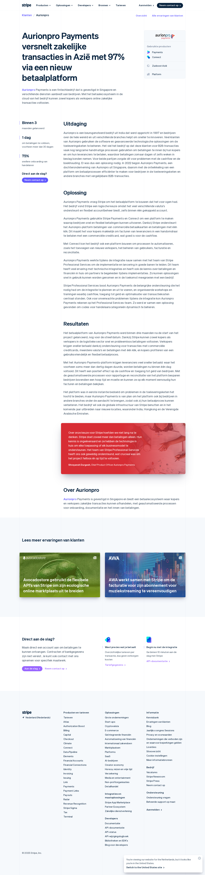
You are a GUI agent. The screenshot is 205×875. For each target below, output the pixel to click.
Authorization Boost (74, 726)
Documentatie (112, 823)
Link (65, 782)
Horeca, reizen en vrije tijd (118, 769)
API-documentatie (158, 661)
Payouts (67, 795)
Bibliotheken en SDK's (116, 840)
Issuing (67, 777)
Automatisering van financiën (120, 739)
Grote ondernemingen (117, 717)
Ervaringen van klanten (158, 721)
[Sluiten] (199, 859)
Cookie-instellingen (156, 755)
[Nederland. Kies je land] (36, 717)
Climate (67, 743)
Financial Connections (75, 764)
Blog (148, 726)
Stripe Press (153, 780)
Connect (68, 747)
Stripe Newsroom (155, 776)
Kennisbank (152, 717)
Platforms (110, 751)
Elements (68, 756)
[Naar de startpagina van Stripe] (25, 712)
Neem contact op (170, 5)
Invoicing (68, 773)
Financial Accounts (73, 760)
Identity (67, 769)
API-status (110, 831)
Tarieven (121, 5)
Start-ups (110, 721)
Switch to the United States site (145, 867)
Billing (66, 730)
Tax (65, 812)
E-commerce (112, 730)
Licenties (151, 747)
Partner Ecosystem (115, 806)
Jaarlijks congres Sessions (160, 730)
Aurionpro (28, 89)
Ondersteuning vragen (158, 797)
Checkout (68, 739)
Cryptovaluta (112, 726)
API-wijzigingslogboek (116, 836)
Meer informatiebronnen (159, 759)
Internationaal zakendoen (118, 743)
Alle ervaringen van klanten (167, 15)
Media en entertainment (117, 777)
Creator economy (114, 764)
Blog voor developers (116, 844)
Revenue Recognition (74, 803)
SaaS (107, 756)
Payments (68, 786)
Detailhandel (111, 786)
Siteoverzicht (153, 751)
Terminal (68, 816)
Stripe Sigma (70, 807)
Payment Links (71, 790)
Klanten (27, 15)
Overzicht (141, 15)
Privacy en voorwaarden (159, 734)
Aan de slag (32, 668)
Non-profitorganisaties (117, 782)
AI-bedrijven (111, 760)
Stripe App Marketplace (117, 802)
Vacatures (151, 772)
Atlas (66, 721)
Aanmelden (146, 5)
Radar (66, 799)
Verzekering (111, 773)
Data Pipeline (70, 751)
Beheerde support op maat (160, 801)
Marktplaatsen (112, 747)
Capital (67, 734)
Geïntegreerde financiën (118, 734)
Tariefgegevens (115, 664)
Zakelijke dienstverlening (118, 811)
